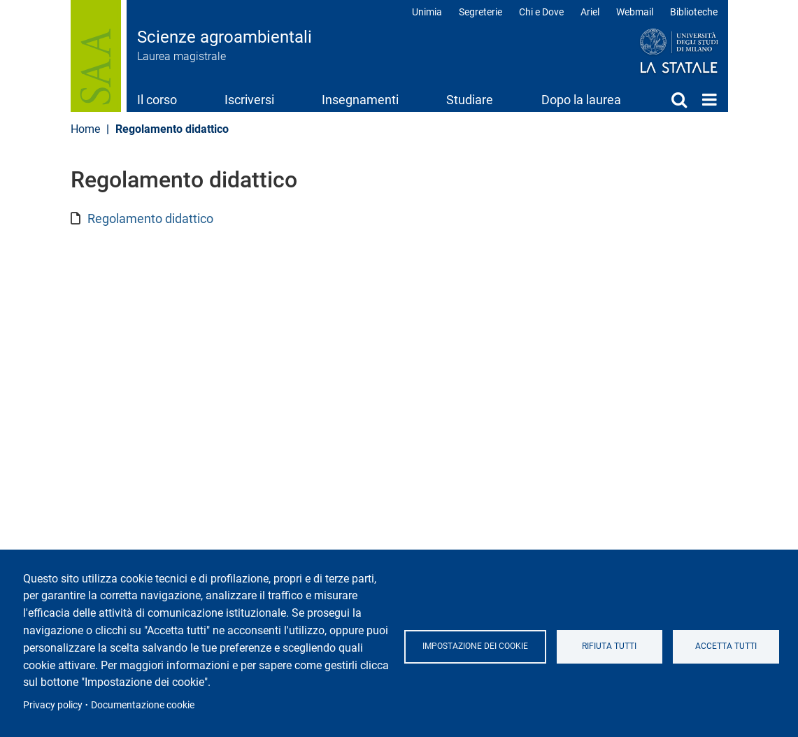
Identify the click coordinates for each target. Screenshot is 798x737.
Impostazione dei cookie (475, 646)
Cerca (679, 99)
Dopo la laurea (581, 99)
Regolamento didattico (150, 218)
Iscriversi (249, 99)
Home (709, 99)
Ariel (589, 11)
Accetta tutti (726, 646)
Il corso (157, 99)
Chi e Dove (541, 11)
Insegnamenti (360, 99)
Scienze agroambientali (224, 37)
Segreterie (480, 11)
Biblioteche (694, 11)
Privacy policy (53, 704)
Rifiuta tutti (610, 646)
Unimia (427, 11)
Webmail (634, 11)
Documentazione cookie (142, 704)
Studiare (469, 99)
